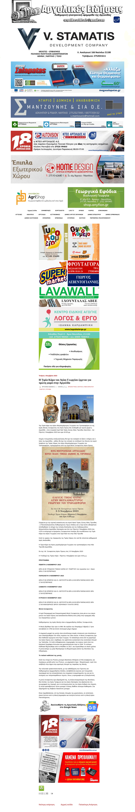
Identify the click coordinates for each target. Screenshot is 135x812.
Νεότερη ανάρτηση (47, 805)
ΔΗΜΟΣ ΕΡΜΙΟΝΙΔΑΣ (113, 214)
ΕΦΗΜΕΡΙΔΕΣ (46, 210)
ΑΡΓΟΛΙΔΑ (42, 214)
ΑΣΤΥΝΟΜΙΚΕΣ (55, 214)
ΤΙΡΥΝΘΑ (48, 389)
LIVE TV (71, 210)
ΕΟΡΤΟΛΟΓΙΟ (59, 210)
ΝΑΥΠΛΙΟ (82, 218)
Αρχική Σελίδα (32, 210)
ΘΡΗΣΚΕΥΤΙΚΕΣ (72, 386)
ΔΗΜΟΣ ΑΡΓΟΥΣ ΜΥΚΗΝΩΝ (74, 214)
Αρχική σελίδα (67, 805)
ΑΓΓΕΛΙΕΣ (19, 214)
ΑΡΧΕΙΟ (81, 210)
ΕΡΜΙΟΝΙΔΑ (59, 218)
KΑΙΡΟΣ (91, 210)
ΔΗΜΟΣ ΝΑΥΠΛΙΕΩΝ (31, 218)
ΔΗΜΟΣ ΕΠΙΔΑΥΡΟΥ (94, 214)
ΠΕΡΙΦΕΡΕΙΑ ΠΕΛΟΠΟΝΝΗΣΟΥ (100, 218)
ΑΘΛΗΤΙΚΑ (30, 214)
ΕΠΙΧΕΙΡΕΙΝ (46, 218)
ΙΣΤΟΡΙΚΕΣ (70, 218)
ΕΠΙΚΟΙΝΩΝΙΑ (102, 210)
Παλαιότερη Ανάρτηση (88, 805)
